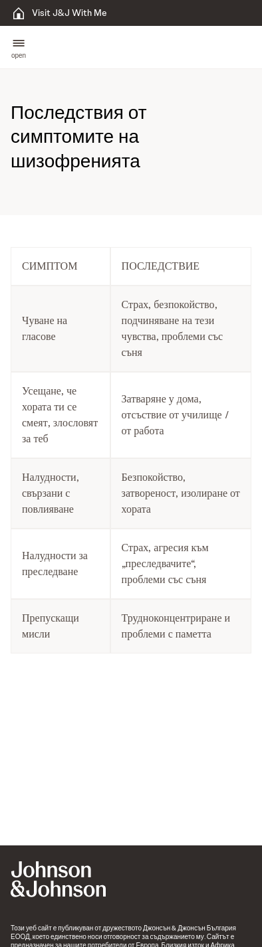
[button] (19, 47)
